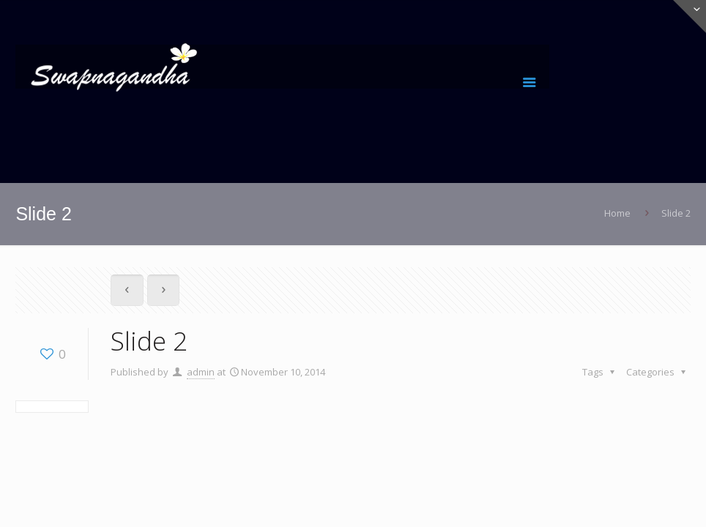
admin (201, 371)
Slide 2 (676, 213)
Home (617, 213)
